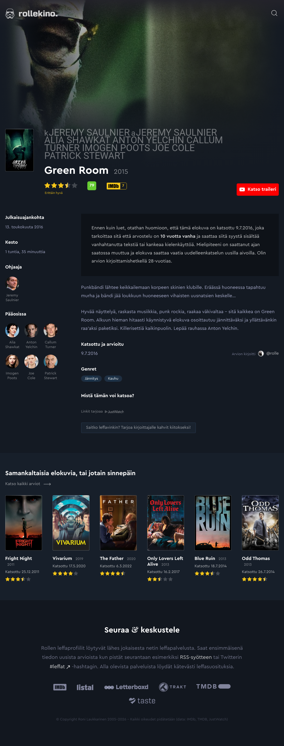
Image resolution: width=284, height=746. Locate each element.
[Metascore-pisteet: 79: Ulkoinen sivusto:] (128, 185)
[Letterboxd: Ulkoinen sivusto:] (126, 686)
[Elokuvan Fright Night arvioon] (23, 539)
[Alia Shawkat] (12, 336)
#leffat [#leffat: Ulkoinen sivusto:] (57, 666)
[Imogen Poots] (12, 368)
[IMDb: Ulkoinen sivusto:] (60, 687)
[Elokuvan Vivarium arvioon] (71, 536)
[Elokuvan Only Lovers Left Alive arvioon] (165, 539)
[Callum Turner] (51, 336)
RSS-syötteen (196, 657)
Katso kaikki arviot (28, 484)
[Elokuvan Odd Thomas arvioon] (260, 539)
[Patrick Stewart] (51, 368)
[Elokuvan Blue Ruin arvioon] (213, 536)
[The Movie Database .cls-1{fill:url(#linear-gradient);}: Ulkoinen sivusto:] (213, 687)
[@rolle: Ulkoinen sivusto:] (268, 353)
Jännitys (91, 378)
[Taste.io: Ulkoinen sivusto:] (142, 701)
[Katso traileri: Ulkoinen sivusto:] (258, 185)
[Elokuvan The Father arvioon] (118, 536)
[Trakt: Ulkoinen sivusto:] (173, 686)
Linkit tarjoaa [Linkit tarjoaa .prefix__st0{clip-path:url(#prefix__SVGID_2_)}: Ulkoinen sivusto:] (102, 411)
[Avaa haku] (274, 10)
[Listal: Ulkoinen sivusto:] (84, 687)
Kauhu (113, 378)
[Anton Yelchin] (31, 336)
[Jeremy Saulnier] (12, 290)
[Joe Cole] (31, 368)
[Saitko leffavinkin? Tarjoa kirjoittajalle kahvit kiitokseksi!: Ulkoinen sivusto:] (138, 427)
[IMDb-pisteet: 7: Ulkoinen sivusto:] (153, 186)
